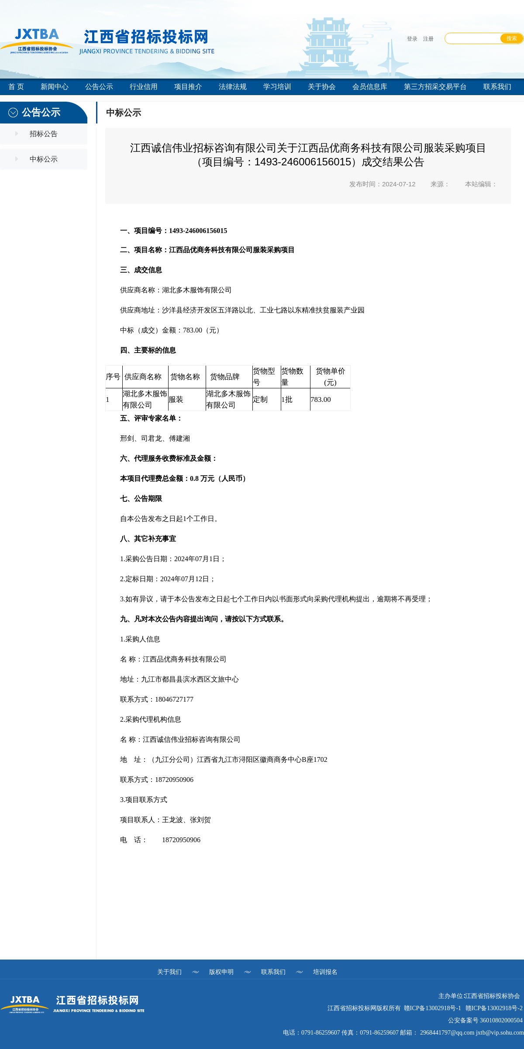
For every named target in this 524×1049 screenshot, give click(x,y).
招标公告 (44, 133)
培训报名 (325, 971)
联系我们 (273, 971)
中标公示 (44, 159)
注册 (428, 39)
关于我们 (169, 971)
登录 (412, 39)
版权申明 (221, 971)
